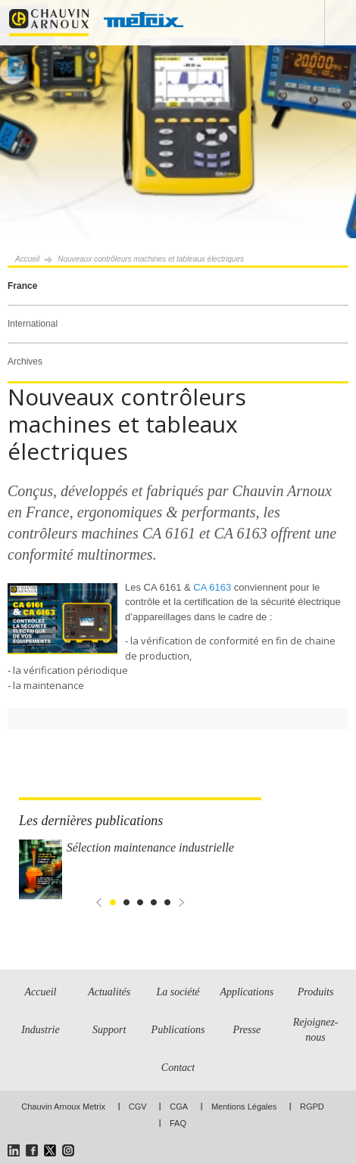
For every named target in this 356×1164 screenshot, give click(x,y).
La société (177, 992)
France (22, 286)
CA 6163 (211, 587)
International (33, 323)
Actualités (109, 992)
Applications (246, 992)
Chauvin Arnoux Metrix (63, 1106)
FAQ (178, 1123)
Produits (316, 992)
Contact (178, 1067)
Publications (178, 1029)
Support (109, 1029)
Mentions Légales (243, 1106)
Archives (25, 361)
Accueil (27, 259)
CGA (179, 1106)
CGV (138, 1106)
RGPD (312, 1106)
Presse (247, 1029)
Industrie (40, 1029)
